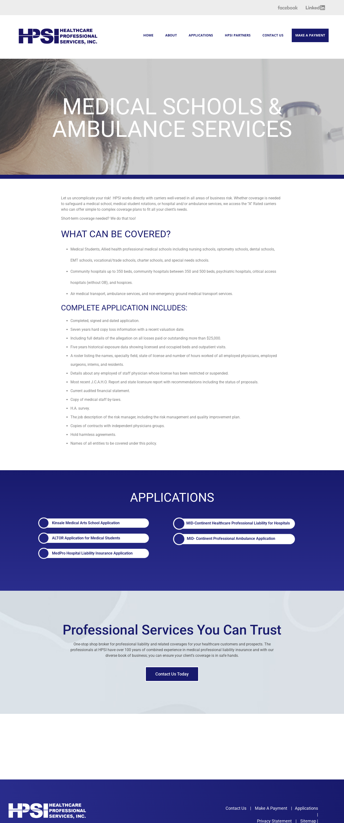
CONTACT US (272, 35)
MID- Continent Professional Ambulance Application (231, 538)
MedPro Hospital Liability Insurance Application (92, 553)
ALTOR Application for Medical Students (86, 538)
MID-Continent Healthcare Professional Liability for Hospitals (238, 523)
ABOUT (171, 35)
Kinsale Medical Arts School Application (86, 523)
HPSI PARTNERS (238, 35)
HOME (148, 35)
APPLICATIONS (201, 35)
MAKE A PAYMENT (310, 35)
